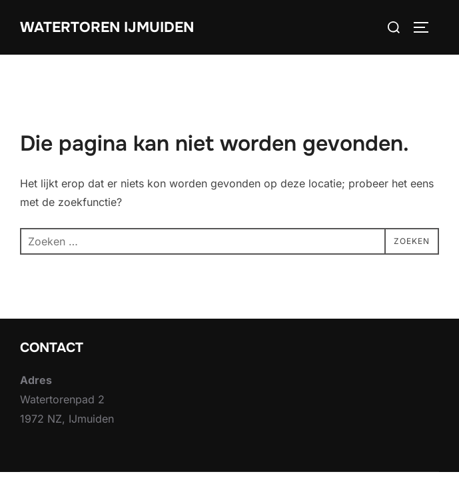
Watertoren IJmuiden (109, 26)
